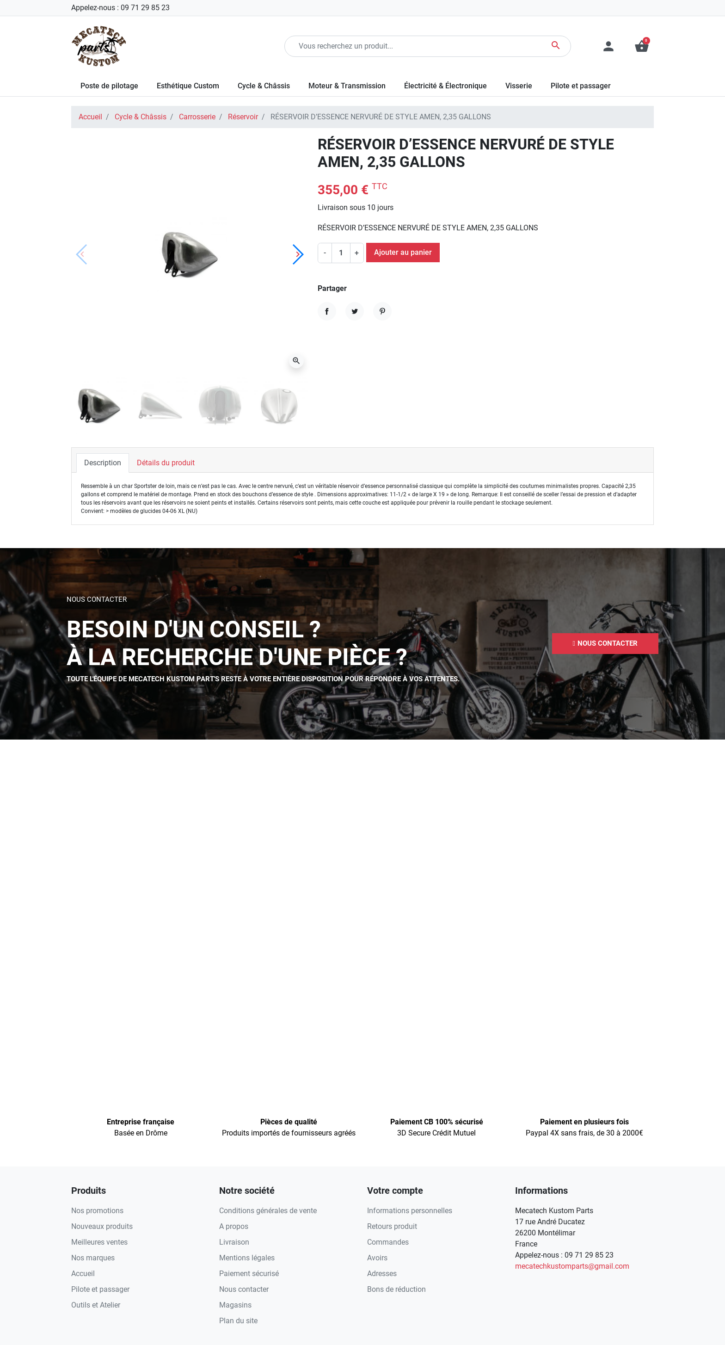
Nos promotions (97, 1210)
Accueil (90, 116)
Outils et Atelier (95, 1305)
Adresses (382, 1273)
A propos (233, 1226)
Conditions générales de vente (268, 1210)
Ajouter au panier (403, 252)
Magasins (235, 1305)
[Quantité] (341, 253)
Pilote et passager (100, 1289)
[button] (642, 46)
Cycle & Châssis (140, 116)
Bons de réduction (396, 1289)
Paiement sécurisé (249, 1273)
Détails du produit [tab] (166, 462)
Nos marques (93, 1257)
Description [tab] (102, 462)
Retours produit (392, 1226)
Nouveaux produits (102, 1226)
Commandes (388, 1242)
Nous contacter (244, 1289)
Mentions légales (247, 1257)
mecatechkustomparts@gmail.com (572, 1266)
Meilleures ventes (99, 1242)
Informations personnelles (409, 1210)
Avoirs (377, 1257)
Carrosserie (197, 116)
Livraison (234, 1242)
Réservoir (243, 116)
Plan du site (238, 1320)
